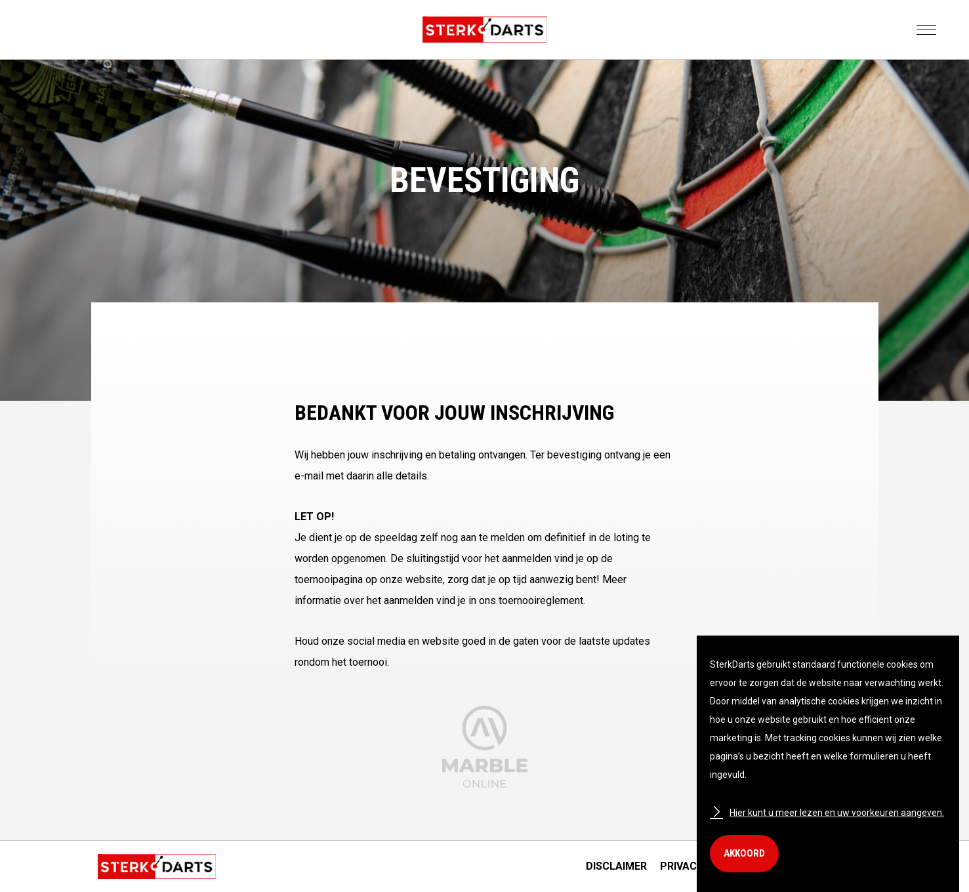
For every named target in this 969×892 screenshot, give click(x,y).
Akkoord (744, 853)
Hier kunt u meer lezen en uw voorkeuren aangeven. (827, 812)
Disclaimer (616, 866)
